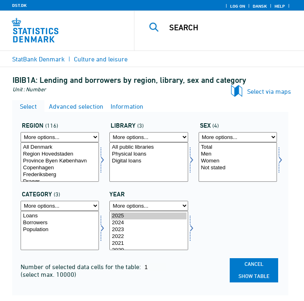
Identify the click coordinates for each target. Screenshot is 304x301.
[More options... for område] (60, 137)
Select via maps (269, 91)
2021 (148, 243)
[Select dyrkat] (60, 230)
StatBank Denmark (38, 59)
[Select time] (148, 230)
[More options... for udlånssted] (148, 137)
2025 (148, 216)
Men (237, 154)
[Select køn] (238, 162)
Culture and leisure (101, 59)
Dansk (260, 6)
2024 (148, 222)
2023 (148, 229)
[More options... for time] (148, 206)
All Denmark (59, 147)
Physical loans (148, 154)
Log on (237, 6)
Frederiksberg (59, 174)
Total (237, 147)
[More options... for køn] (238, 137)
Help (280, 6)
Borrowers (59, 222)
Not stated (237, 167)
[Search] (233, 27)
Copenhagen (59, 167)
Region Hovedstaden (59, 154)
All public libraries (148, 147)
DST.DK (19, 5)
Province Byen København (59, 161)
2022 (148, 236)
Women (237, 161)
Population (59, 229)
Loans (59, 216)
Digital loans (148, 161)
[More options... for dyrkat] (60, 206)
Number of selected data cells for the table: (82, 266)
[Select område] (60, 162)
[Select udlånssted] (148, 162)
